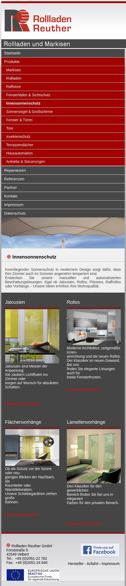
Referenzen (14, 179)
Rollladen (13, 78)
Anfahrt (92, 564)
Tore (9, 128)
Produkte (12, 61)
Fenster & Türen (19, 120)
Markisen (13, 70)
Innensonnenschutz (23, 103)
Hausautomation (19, 153)
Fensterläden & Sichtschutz (28, 95)
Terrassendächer (19, 145)
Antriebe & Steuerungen (25, 161)
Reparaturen (15, 170)
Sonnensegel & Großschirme (29, 112)
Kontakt (10, 196)
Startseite (12, 53)
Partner (10, 187)
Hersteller (76, 564)
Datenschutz (15, 213)
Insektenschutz (18, 136)
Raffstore (13, 87)
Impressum (13, 204)
